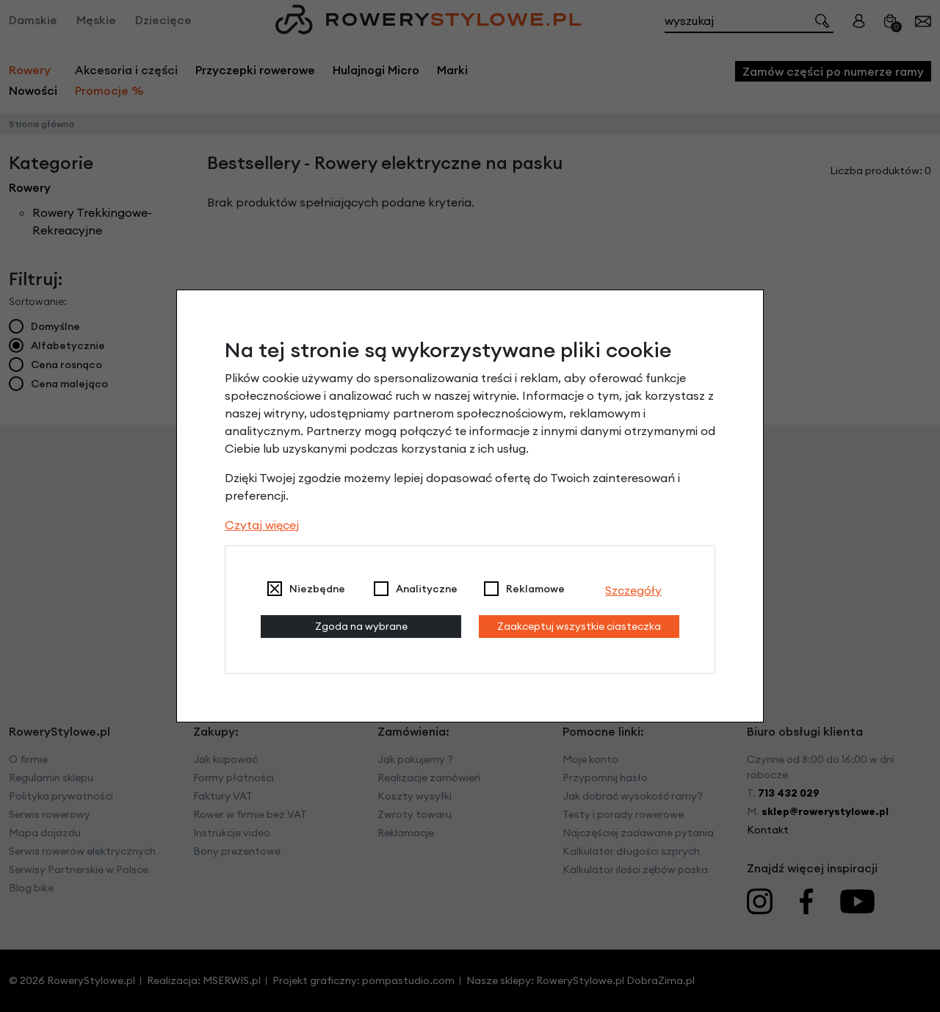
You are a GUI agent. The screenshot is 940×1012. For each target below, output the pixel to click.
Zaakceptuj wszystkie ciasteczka (579, 626)
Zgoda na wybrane (361, 626)
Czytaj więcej (262, 524)
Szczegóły (633, 590)
